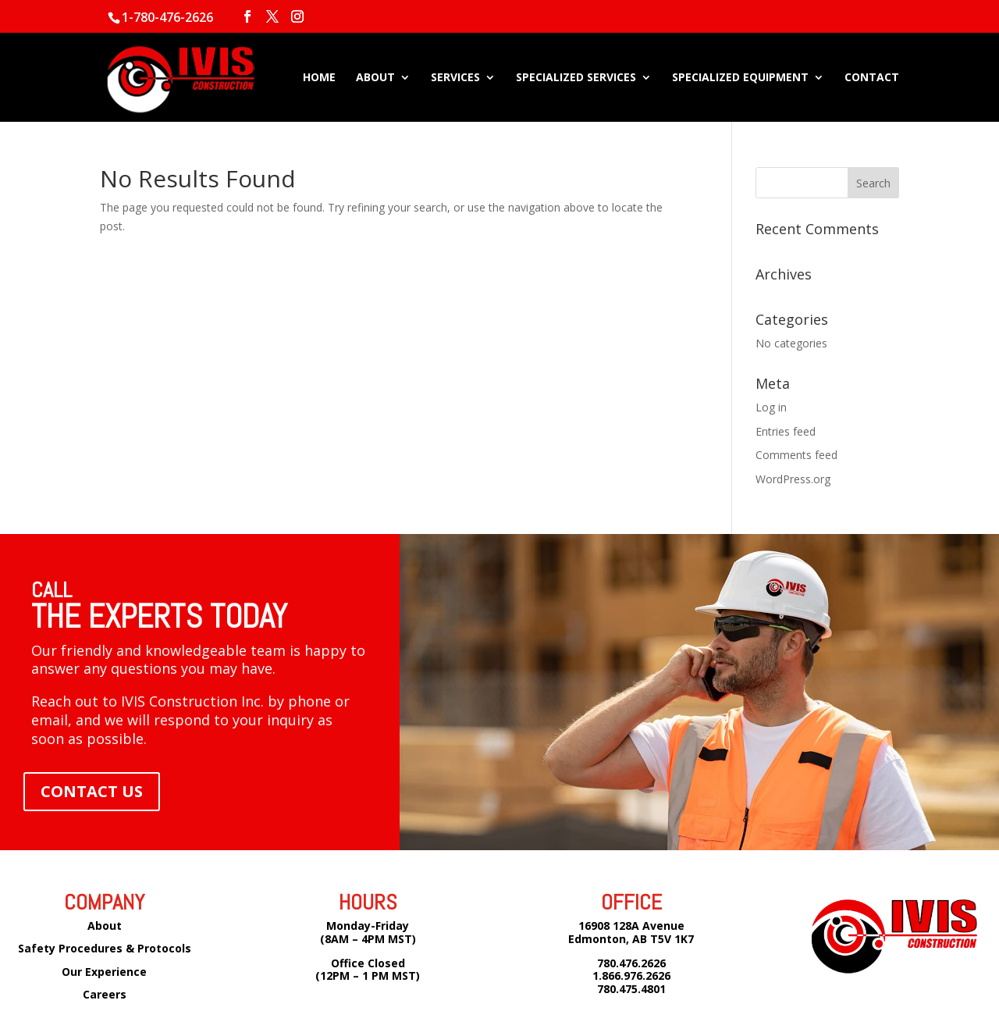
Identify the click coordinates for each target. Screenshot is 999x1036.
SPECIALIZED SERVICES (576, 78)
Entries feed (785, 431)
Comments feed (796, 454)
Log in (771, 407)
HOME (319, 78)
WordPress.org (792, 479)
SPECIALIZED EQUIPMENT (740, 78)
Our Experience (104, 971)
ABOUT (375, 78)
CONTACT (871, 78)
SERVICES (455, 78)
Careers (104, 994)
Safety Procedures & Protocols (104, 948)
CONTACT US (92, 791)
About (104, 925)
